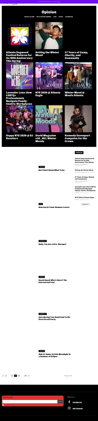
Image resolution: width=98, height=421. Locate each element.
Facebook (77, 403)
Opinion (41, 166)
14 (12, 375)
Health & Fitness (80, 172)
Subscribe (60, 401)
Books (61, 17)
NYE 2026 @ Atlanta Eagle (47, 94)
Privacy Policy (13, 405)
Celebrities (69, 17)
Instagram (78, 409)
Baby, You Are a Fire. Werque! (52, 244)
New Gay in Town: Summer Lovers (54, 207)
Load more (85, 204)
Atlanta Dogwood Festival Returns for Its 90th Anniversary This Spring (19, 56)
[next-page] (29, 376)
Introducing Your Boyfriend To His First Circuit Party (54, 318)
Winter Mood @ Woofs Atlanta (74, 94)
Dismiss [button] (58, 2)
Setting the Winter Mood (47, 54)
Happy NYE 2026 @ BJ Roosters (19, 137)
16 (19, 375)
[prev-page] (3, 376)
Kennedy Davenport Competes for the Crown (77, 138)
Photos (77, 199)
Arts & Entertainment (44, 17)
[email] (29, 401)
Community (42, 241)
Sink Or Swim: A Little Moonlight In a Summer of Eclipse (55, 355)
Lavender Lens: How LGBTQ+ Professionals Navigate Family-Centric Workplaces (19, 98)
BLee (55, 17)
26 (25, 375)
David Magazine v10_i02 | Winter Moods (45, 138)
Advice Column (29, 17)
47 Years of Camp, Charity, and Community (76, 55)
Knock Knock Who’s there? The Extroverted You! (53, 281)
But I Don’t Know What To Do (52, 170)
